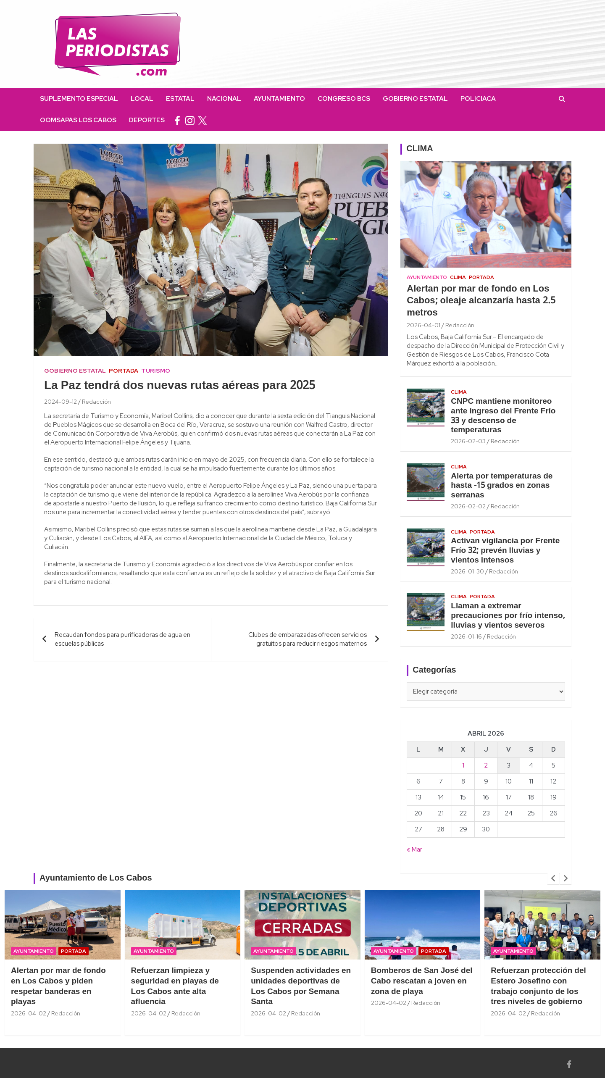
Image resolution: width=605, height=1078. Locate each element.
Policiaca (478, 99)
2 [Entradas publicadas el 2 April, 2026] (486, 765)
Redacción (96, 401)
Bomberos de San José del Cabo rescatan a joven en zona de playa (422, 981)
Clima (458, 277)
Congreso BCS (344, 99)
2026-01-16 (466, 636)
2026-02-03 (468, 441)
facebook (177, 120)
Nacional (224, 99)
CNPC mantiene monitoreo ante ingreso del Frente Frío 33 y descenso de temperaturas (503, 416)
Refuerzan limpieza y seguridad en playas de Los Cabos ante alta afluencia (175, 986)
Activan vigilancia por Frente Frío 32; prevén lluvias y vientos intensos (505, 550)
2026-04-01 (423, 325)
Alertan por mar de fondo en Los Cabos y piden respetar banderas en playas (58, 986)
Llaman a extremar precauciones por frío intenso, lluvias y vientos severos (508, 615)
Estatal (180, 99)
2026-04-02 (28, 1013)
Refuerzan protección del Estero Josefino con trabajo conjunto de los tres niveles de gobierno (538, 986)
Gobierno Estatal (415, 99)
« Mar (414, 849)
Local (142, 99)
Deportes (147, 120)
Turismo (155, 370)
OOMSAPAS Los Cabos (78, 120)
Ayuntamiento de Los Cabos (95, 878)
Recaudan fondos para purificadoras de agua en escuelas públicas (122, 639)
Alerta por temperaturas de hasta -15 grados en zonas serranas (501, 486)
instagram (190, 120)
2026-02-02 (468, 506)
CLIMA (419, 149)
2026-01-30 (467, 571)
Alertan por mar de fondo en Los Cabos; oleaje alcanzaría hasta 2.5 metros (481, 301)
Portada (123, 370)
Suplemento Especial (79, 99)
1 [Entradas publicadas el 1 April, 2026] (463, 765)
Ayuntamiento (279, 99)
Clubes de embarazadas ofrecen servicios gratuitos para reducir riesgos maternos (307, 639)
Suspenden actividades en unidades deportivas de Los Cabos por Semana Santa (301, 986)
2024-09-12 (60, 401)
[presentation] (553, 878)
